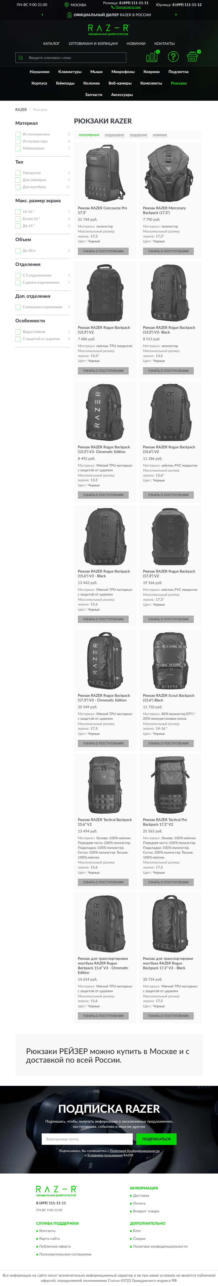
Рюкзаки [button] (179, 83)
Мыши (96, 72)
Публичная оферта (55, 1247)
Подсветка (179, 72)
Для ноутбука (34, 187)
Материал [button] (26, 123)
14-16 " (29, 212)
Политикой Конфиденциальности (134, 1150)
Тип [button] (19, 162)
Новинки (136, 44)
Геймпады (65, 83)
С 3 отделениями (37, 275)
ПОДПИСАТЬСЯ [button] (156, 1139)
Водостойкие (34, 332)
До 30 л (29, 251)
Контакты (164, 44)
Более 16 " (31, 219)
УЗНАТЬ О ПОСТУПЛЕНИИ (103, 251)
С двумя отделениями (41, 282)
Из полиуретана (36, 134)
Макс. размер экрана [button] (38, 201)
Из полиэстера (35, 141)
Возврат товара (146, 1211)
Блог (137, 1231)
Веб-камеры (120, 83)
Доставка (141, 1196)
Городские (32, 173)
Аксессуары (122, 95)
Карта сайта (49, 1239)
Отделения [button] (27, 264)
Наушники (39, 72)
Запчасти (93, 95)
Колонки (91, 83)
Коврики (152, 72)
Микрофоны (123, 72)
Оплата (139, 1203)
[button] (126, 6)
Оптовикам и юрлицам (93, 44)
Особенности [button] (30, 321)
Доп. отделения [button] (32, 296)
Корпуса (39, 83)
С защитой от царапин (41, 339)
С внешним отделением (43, 307)
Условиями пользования (105, 1155)
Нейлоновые (33, 148)
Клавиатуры (70, 72)
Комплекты (151, 83)
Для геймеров (34, 180)
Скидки (139, 1239)
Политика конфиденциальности (160, 1247)
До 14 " (29, 226)
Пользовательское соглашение (65, 1255)
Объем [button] (23, 239)
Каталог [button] (51, 44)
